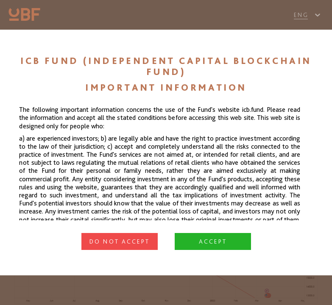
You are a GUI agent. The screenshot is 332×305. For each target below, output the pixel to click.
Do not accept (119, 241)
